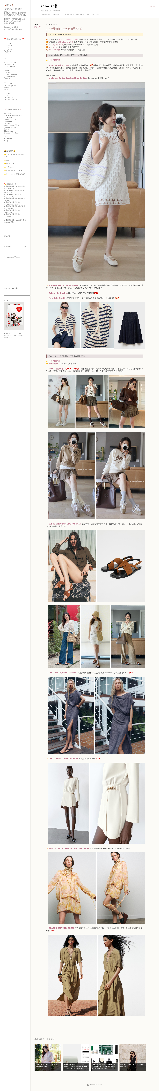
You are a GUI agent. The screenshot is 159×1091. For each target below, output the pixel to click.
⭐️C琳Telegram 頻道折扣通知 (14, 174)
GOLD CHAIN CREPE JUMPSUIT (64, 758)
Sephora (7, 129)
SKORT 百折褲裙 (56, 369)
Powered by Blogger (94, 1084)
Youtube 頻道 (55, 50)
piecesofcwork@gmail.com (14, 29)
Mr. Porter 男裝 (9, 66)
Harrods (7, 55)
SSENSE (7, 47)
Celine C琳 (49, 6)
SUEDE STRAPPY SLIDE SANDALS (65, 524)
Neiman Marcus (10, 127)
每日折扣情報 (37, 27)
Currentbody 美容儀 (11, 125)
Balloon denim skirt (58, 293)
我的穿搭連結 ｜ (80, 14)
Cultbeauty (8, 121)
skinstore (7, 123)
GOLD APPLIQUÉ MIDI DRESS (63, 673)
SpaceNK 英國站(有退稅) (13, 115)
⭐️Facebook (9, 163)
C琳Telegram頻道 (65, 42)
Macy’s (6, 95)
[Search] (153, 6)
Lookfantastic (9, 117)
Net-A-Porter (9, 64)
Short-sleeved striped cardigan (64, 285)
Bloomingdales (10, 86)
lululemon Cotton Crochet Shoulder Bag (68, 78)
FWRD (6, 53)
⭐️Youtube (8, 160)
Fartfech (7, 51)
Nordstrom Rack (10, 99)
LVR (5, 61)
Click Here (8, 337)
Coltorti (7, 72)
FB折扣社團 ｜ (46, 14)
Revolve (7, 78)
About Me (89, 14)
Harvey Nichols (10, 119)
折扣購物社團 (57, 45)
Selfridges (8, 45)
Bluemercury (9, 131)
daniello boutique (11, 74)
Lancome (7, 135)
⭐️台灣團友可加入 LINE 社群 (14, 170)
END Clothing (9, 76)
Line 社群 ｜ (56, 14)
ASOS (6, 90)
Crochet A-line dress (59, 65)
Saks (6, 82)
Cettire (6, 70)
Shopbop (7, 43)
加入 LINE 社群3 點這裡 (68, 39)
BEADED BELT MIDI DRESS (61, 928)
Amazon (7, 88)
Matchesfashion (10, 62)
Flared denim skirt (58, 298)
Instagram (53, 47)
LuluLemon (8, 93)
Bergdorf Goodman (11, 133)
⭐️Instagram (9, 167)
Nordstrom (8, 97)
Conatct (97, 14)
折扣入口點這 (54, 60)
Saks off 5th (8, 84)
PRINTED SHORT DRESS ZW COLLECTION (69, 848)
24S (5, 59)
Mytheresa (8, 49)
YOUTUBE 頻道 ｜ (67, 14)
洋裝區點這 (53, 364)
